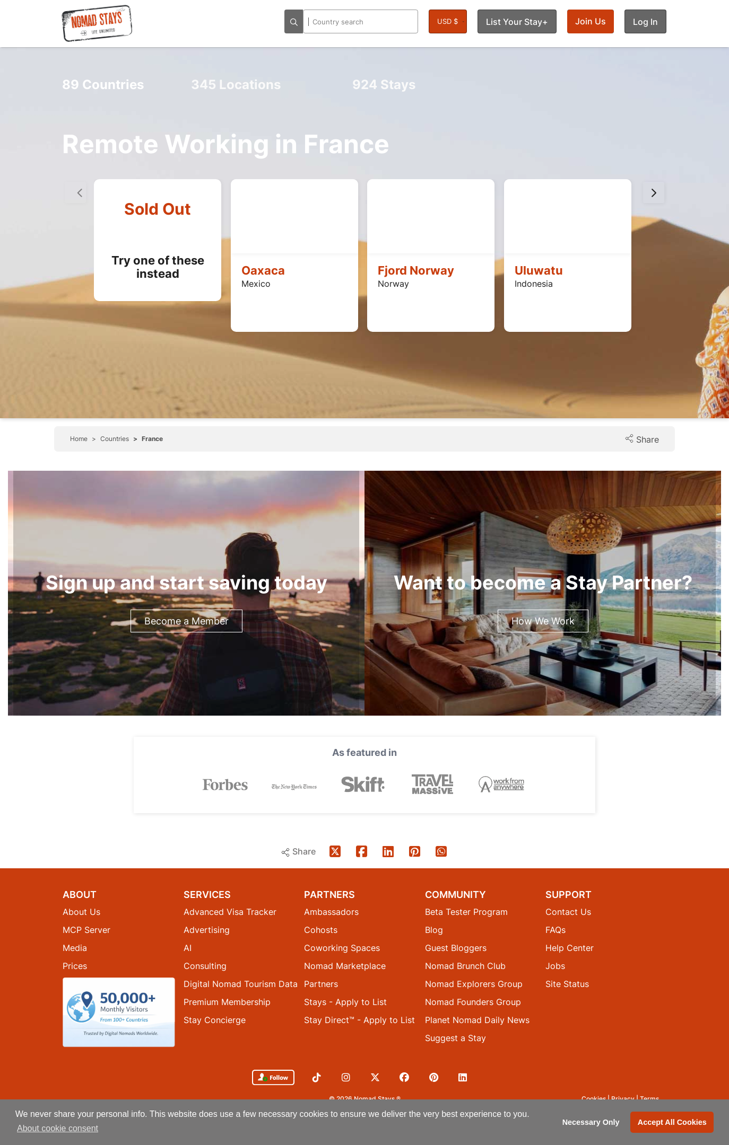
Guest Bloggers (456, 948)
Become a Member (186, 621)
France (152, 439)
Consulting (205, 966)
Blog (434, 929)
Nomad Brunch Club (465, 966)
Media (75, 948)
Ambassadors (331, 911)
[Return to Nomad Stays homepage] (97, 23)
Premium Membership (227, 1002)
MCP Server (86, 929)
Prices (75, 966)
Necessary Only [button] (591, 1122)
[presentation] (653, 192)
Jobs (555, 966)
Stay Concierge (215, 1020)
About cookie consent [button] (57, 1128)
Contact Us (568, 911)
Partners (321, 984)
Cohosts (320, 929)
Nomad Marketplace (345, 966)
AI (188, 948)
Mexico (256, 283)
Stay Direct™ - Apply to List (359, 1020)
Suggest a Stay (455, 1038)
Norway (393, 283)
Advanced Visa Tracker (230, 911)
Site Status (567, 984)
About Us (81, 911)
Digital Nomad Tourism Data (241, 984)
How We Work (543, 621)
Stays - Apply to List (345, 1002)
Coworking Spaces (342, 948)
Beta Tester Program (466, 911)
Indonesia (534, 283)
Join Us (590, 21)
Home (79, 439)
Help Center (569, 948)
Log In (645, 21)
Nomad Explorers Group (474, 984)
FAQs (555, 929)
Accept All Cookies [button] (672, 1122)
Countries (103, 84)
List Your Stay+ (517, 21)
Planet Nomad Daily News (477, 1020)
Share (641, 439)
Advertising (207, 929)
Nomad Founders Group (473, 1002)
